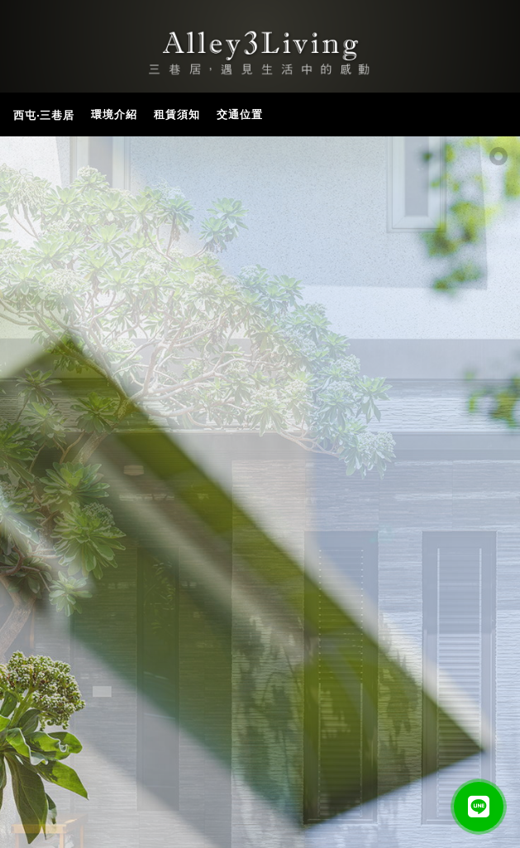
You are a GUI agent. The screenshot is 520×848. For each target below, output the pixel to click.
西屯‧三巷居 (43, 115)
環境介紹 (114, 114)
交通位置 (240, 114)
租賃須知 (177, 114)
